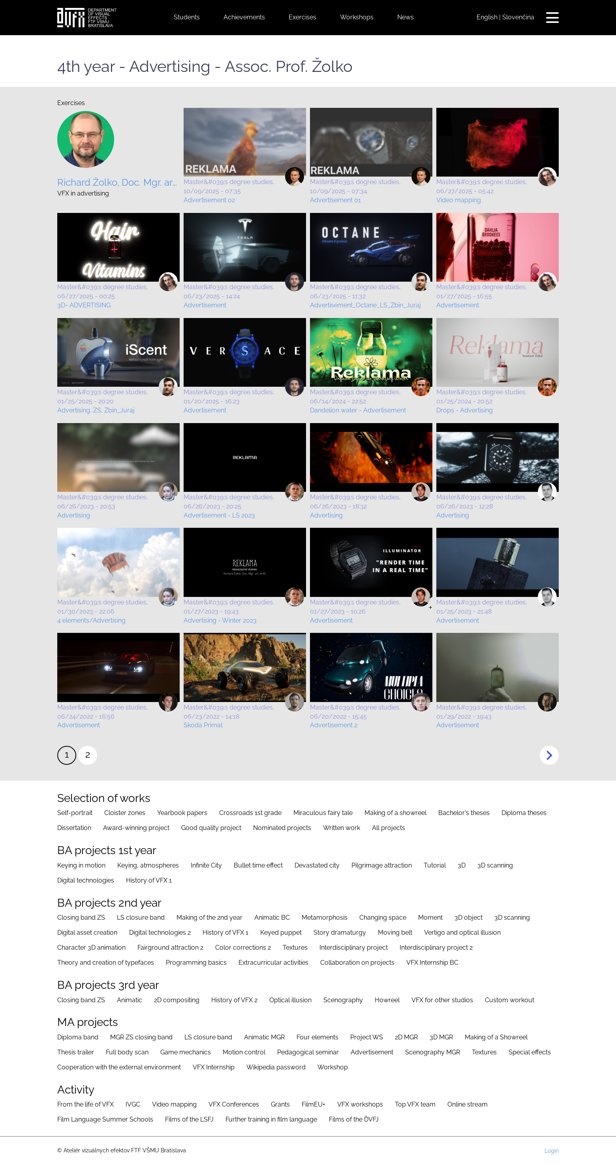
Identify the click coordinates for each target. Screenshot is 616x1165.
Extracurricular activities (273, 962)
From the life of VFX (85, 1104)
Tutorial (435, 865)
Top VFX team (415, 1104)
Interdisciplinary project (353, 947)
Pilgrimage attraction (381, 865)
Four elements (317, 1037)
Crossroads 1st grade (250, 813)
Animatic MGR (264, 1037)
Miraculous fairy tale (323, 813)
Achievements (244, 17)
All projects (388, 828)
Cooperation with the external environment (119, 1067)
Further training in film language (271, 1119)
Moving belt (395, 932)
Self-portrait (74, 813)
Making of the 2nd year (209, 917)
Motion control (244, 1052)
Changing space (382, 917)
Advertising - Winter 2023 (220, 620)
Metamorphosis (324, 917)
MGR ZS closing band (141, 1037)
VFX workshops (360, 1104)
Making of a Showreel (496, 1037)
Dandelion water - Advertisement (358, 410)
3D (462, 865)
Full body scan (127, 1052)
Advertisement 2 (333, 725)
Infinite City (206, 865)
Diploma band (77, 1037)
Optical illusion (290, 1000)
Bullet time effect (258, 865)
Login (552, 1151)
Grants (280, 1104)
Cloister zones (124, 813)
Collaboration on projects (357, 962)
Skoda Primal (203, 725)
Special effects (530, 1052)
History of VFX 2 (234, 1000)
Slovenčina (518, 17)
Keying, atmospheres (148, 865)
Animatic (129, 1000)
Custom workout (509, 1000)
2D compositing (176, 1000)
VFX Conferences (233, 1104)
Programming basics (196, 962)
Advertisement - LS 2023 (219, 515)
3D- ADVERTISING (84, 305)
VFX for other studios (442, 1000)
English (487, 17)
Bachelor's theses (464, 813)
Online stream (467, 1104)
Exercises (302, 17)
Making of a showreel (395, 813)
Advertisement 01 (335, 200)
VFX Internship (214, 1067)
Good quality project (211, 828)
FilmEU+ (313, 1104)
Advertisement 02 (209, 200)
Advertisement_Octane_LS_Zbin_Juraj (365, 305)
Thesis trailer (75, 1052)
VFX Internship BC (432, 962)
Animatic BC (272, 917)
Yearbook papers (182, 813)
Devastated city (317, 865)
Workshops (357, 17)
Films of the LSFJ (189, 1119)
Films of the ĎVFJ (354, 1119)
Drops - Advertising (464, 410)
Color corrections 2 (243, 947)
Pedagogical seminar (308, 1052)
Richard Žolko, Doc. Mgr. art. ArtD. (118, 182)
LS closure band (141, 917)
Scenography (343, 1000)
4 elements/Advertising (91, 620)
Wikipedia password (276, 1067)
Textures (295, 947)
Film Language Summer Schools (105, 1119)
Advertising (73, 515)
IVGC (133, 1104)
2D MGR (406, 1037)
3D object (468, 917)
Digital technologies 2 (160, 932)
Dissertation (74, 828)
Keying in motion (81, 865)
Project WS (366, 1037)
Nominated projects (282, 828)
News (405, 17)
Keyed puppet (281, 932)
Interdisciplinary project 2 (436, 947)
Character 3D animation (91, 947)
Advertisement (205, 305)
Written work (341, 828)
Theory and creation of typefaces (105, 962)
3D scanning (495, 865)
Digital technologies (85, 880)
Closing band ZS (81, 917)
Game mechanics (185, 1052)
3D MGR (441, 1037)
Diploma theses (524, 813)
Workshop (332, 1067)
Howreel (387, 1000)
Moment (430, 917)
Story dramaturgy (340, 932)
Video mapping (458, 200)
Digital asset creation (87, 932)
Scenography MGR (432, 1052)
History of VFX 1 (149, 880)
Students (187, 17)
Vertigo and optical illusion (462, 932)
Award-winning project (136, 828)
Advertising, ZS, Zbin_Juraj (96, 410)
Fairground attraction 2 (170, 947)
